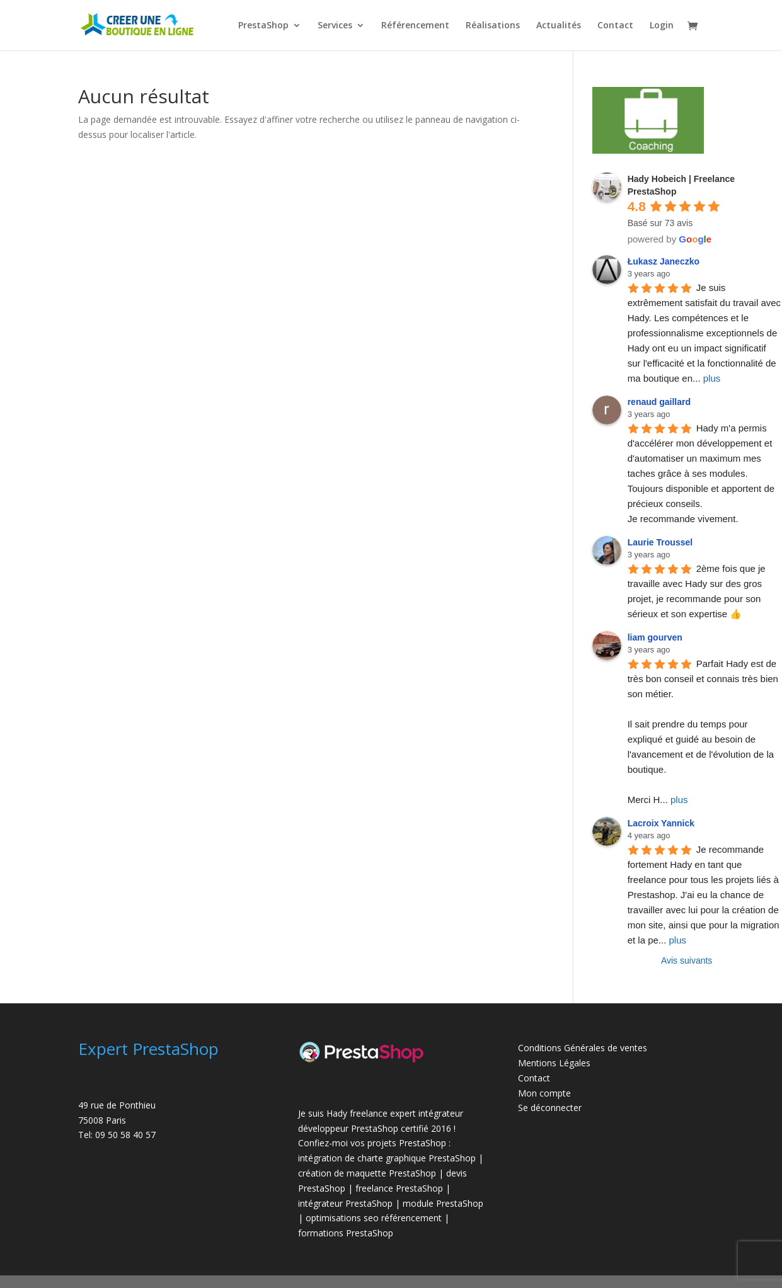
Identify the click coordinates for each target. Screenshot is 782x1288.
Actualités (558, 26)
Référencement (415, 26)
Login (662, 26)
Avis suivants (686, 960)
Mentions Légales (554, 1063)
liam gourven (655, 637)
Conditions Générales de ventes (582, 1048)
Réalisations (493, 26)
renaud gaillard (659, 402)
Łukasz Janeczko (663, 261)
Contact (615, 26)
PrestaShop (263, 26)
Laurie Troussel (660, 542)
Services (335, 26)
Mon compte (544, 1093)
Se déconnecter (550, 1108)
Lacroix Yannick (661, 823)
